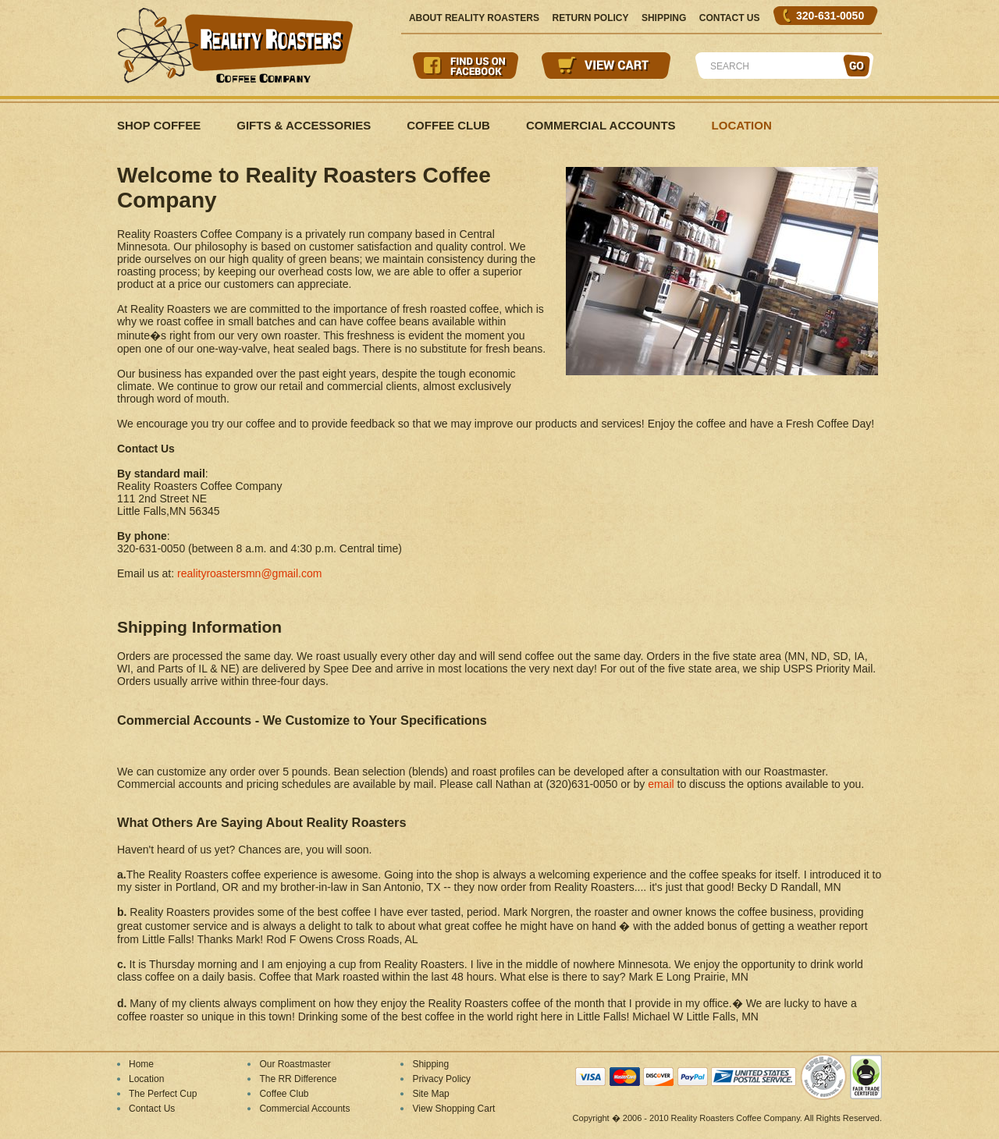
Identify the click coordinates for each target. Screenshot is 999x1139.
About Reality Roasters (474, 17)
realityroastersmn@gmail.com (249, 573)
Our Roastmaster (294, 1064)
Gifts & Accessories (303, 125)
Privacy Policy (441, 1078)
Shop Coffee (159, 125)
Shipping (664, 17)
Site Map (430, 1093)
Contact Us (729, 17)
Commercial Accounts (601, 125)
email (661, 784)
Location (742, 125)
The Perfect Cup (163, 1093)
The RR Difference (297, 1078)
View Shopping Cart (453, 1108)
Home (141, 1064)
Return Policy (590, 17)
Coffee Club (448, 125)
